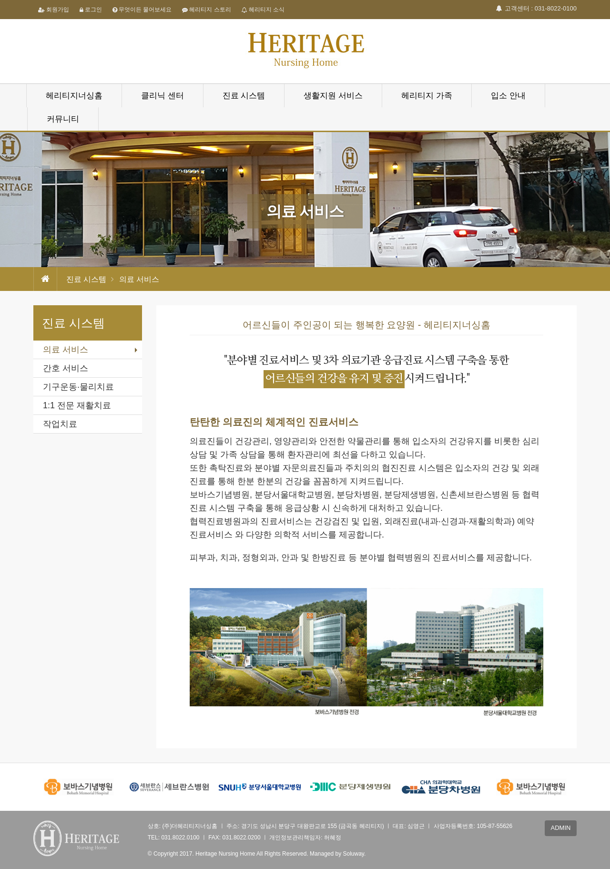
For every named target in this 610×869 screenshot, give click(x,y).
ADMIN (561, 827)
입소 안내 (508, 95)
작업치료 (60, 424)
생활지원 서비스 (333, 95)
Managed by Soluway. (338, 853)
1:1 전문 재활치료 (77, 405)
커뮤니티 (63, 119)
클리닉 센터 (162, 95)
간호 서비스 (65, 368)
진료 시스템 (244, 95)
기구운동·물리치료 (78, 387)
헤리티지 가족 (426, 95)
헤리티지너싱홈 (74, 95)
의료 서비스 (65, 349)
